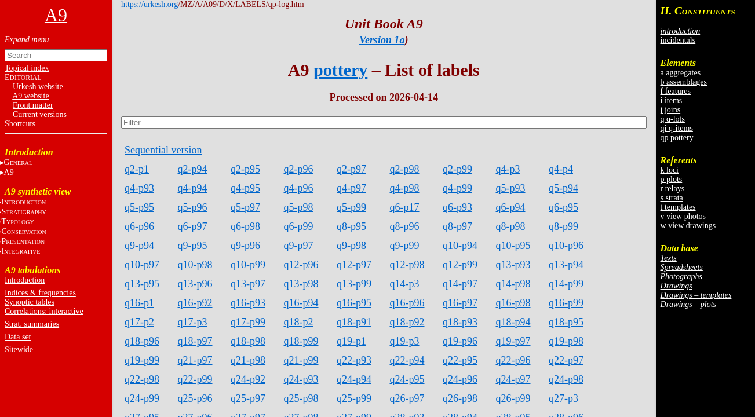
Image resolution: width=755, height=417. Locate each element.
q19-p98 (566, 341)
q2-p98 (405, 169)
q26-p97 (407, 398)
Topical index (27, 68)
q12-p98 (407, 264)
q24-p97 (513, 379)
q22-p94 (407, 360)
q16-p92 (195, 303)
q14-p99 (566, 284)
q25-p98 (301, 398)
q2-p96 (298, 169)
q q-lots (673, 119)
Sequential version (163, 150)
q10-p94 (460, 245)
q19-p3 (405, 341)
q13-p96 (195, 284)
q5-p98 (298, 207)
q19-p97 (513, 341)
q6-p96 (139, 226)
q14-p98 (513, 284)
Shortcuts (20, 123)
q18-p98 (248, 341)
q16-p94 (301, 303)
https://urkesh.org (149, 4)
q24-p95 (407, 379)
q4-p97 (351, 188)
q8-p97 (457, 226)
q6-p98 (245, 226)
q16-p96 (407, 303)
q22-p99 (195, 379)
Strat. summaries (32, 324)
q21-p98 (248, 360)
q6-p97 (192, 226)
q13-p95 (142, 284)
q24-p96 (460, 379)
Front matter (33, 105)
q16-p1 (139, 303)
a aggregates (681, 72)
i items (672, 100)
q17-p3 (192, 322)
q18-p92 (407, 322)
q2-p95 (245, 169)
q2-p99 (457, 169)
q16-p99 (566, 303)
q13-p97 (248, 284)
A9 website (30, 96)
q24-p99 (142, 398)
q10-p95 (513, 245)
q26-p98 (460, 398)
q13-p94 (566, 264)
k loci (670, 170)
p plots (672, 179)
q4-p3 (508, 169)
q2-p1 (137, 169)
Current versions (40, 114)
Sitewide (19, 349)
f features (676, 91)
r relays (673, 188)
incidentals (678, 40)
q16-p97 (460, 303)
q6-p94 (511, 207)
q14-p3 (405, 284)
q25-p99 (354, 398)
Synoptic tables (29, 302)
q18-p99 (301, 341)
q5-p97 (245, 207)
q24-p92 (248, 379)
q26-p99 (513, 398)
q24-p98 (566, 379)
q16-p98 (513, 303)
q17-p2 (139, 322)
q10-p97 (142, 264)
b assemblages (684, 82)
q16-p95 (354, 303)
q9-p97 (298, 245)
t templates (678, 207)
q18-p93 (460, 322)
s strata (672, 197)
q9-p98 (351, 245)
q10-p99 (248, 264)
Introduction (25, 280)
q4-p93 (139, 188)
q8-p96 (405, 226)
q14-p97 (460, 284)
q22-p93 (354, 360)
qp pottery (677, 137)
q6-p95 (563, 207)
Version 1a (382, 40)
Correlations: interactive (44, 311)
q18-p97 (195, 341)
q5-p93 (511, 188)
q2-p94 (192, 169)
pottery (340, 69)
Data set (18, 336)
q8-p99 (563, 226)
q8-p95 (351, 226)
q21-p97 (195, 360)
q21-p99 (301, 360)
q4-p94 (192, 188)
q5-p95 (139, 207)
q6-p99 (298, 226)
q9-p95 (192, 245)
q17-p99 (248, 322)
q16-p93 (248, 303)
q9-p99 (405, 245)
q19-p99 (142, 360)
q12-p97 (354, 264)
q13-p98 (301, 284)
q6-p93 (457, 207)
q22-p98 (142, 379)
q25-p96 (195, 398)
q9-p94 (139, 245)
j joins (671, 109)
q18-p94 (513, 322)
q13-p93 (513, 264)
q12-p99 (460, 264)
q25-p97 (248, 398)
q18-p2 (298, 322)
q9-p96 (245, 245)
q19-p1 (351, 341)
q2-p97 (351, 169)
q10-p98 (195, 264)
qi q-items (677, 128)
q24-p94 (354, 379)
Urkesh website (38, 86)
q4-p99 (457, 188)
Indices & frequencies (40, 292)
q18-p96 (142, 341)
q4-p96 (298, 188)
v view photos (683, 216)
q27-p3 (563, 398)
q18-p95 (566, 322)
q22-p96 (513, 360)
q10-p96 (566, 245)
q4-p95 (245, 188)
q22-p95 (460, 360)
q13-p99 (354, 284)
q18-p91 (354, 322)
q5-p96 (192, 207)
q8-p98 (511, 226)
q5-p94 (563, 188)
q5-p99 (351, 207)
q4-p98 (405, 188)
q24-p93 (301, 379)
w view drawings (688, 225)
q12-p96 (301, 264)
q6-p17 (405, 207)
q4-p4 (561, 169)
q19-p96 (460, 341)
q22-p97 (566, 360)
